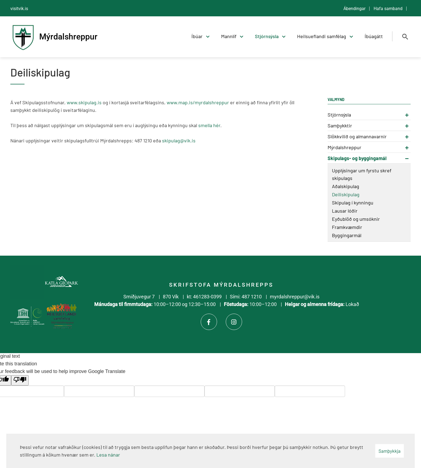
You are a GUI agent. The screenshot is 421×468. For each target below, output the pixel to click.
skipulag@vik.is (179, 140)
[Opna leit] (405, 36)
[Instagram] (234, 322)
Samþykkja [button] (390, 451)
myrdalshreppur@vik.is (294, 296)
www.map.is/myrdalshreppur (198, 102)
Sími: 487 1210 (246, 296)
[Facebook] (209, 322)
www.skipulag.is (84, 102)
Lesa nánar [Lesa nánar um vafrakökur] (108, 455)
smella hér (209, 125)
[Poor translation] (20, 380)
